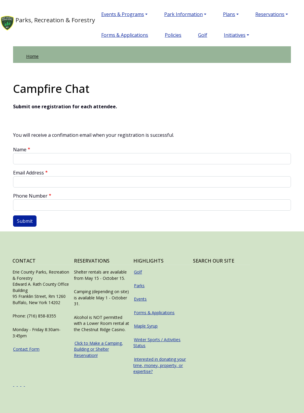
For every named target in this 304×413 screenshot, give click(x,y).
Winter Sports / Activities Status (156, 343)
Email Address (28, 172)
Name (19, 149)
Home (32, 56)
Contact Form (26, 349)
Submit (25, 221)
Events (140, 299)
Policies (173, 35)
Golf (202, 35)
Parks (139, 285)
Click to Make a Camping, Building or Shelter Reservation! (98, 349)
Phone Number (30, 196)
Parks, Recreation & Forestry (41, 23)
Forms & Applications (124, 35)
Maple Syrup (146, 326)
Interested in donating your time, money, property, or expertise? (159, 365)
